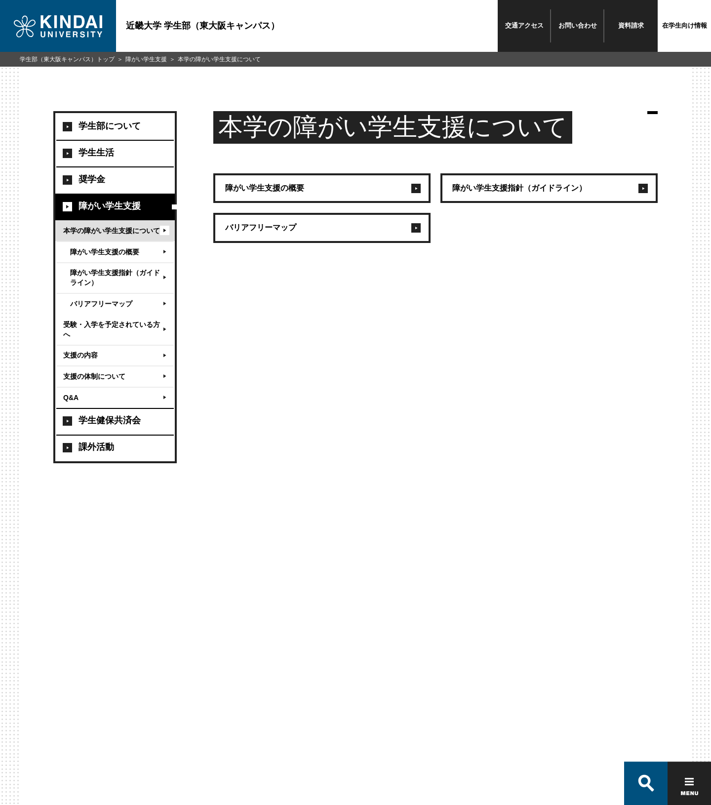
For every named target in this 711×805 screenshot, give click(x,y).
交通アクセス (524, 25)
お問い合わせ (577, 25)
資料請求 (631, 25)
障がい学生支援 (146, 59)
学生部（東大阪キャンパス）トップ (67, 59)
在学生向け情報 (684, 25)
